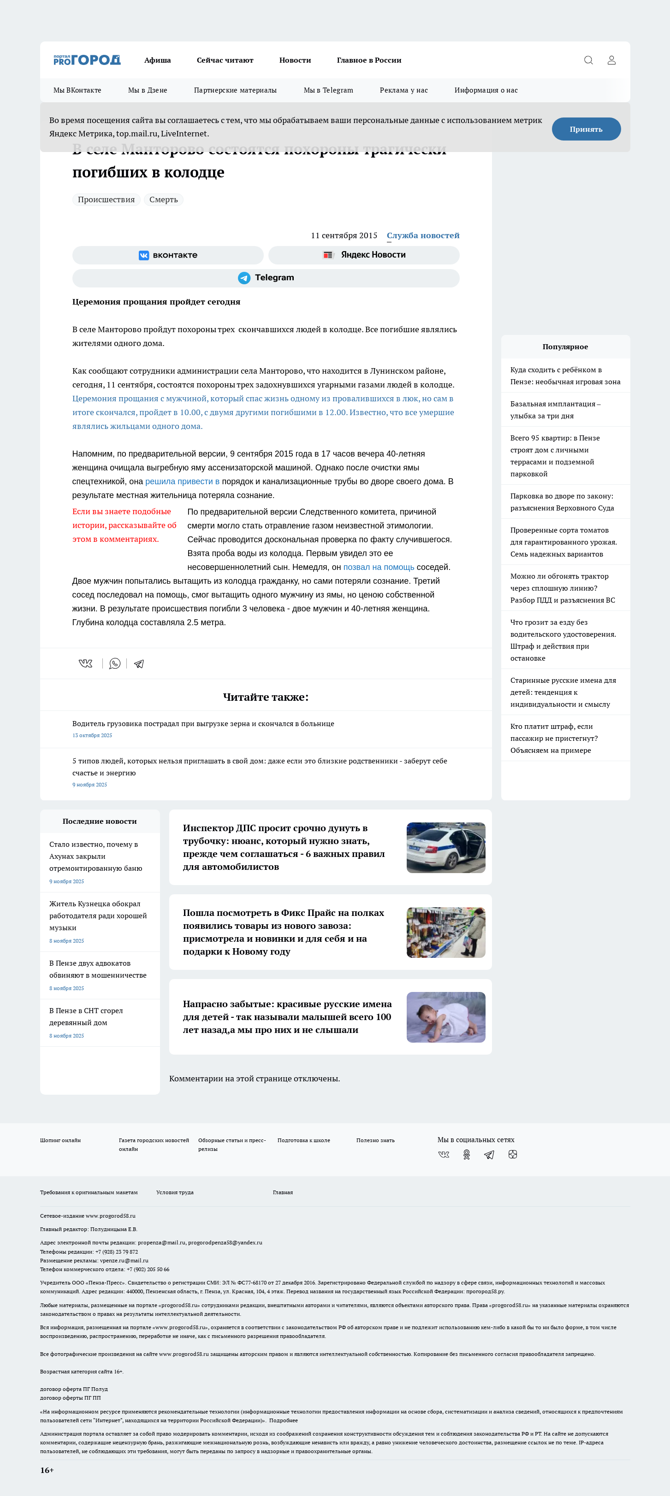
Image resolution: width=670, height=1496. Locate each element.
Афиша (157, 60)
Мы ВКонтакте (77, 90)
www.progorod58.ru (111, 1215)
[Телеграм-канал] (266, 278)
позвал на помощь (379, 567)
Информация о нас (486, 90)
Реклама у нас (404, 90)
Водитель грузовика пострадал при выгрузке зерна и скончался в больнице (266, 730)
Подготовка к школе (304, 1140)
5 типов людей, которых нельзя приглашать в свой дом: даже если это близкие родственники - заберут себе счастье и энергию (266, 773)
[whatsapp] (115, 663)
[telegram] (142, 663)
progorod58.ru (179, 1305)
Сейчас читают (225, 60)
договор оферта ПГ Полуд (74, 1388)
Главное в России (369, 60)
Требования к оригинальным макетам (89, 1192)
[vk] (86, 663)
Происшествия (106, 199)
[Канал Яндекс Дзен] (512, 1154)
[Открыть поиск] (589, 60)
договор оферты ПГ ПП (70, 1397)
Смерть (163, 199)
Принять (586, 129)
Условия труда (175, 1192)
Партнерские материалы (235, 90)
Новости (295, 60)
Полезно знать (375, 1140)
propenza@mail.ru (161, 1242)
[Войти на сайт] (612, 60)
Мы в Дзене (147, 90)
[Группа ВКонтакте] (168, 255)
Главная (283, 1192)
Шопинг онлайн (60, 1140)
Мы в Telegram (329, 90)
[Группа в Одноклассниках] (466, 1154)
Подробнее (283, 1420)
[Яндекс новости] (364, 255)
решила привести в (182, 481)
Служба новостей (423, 235)
